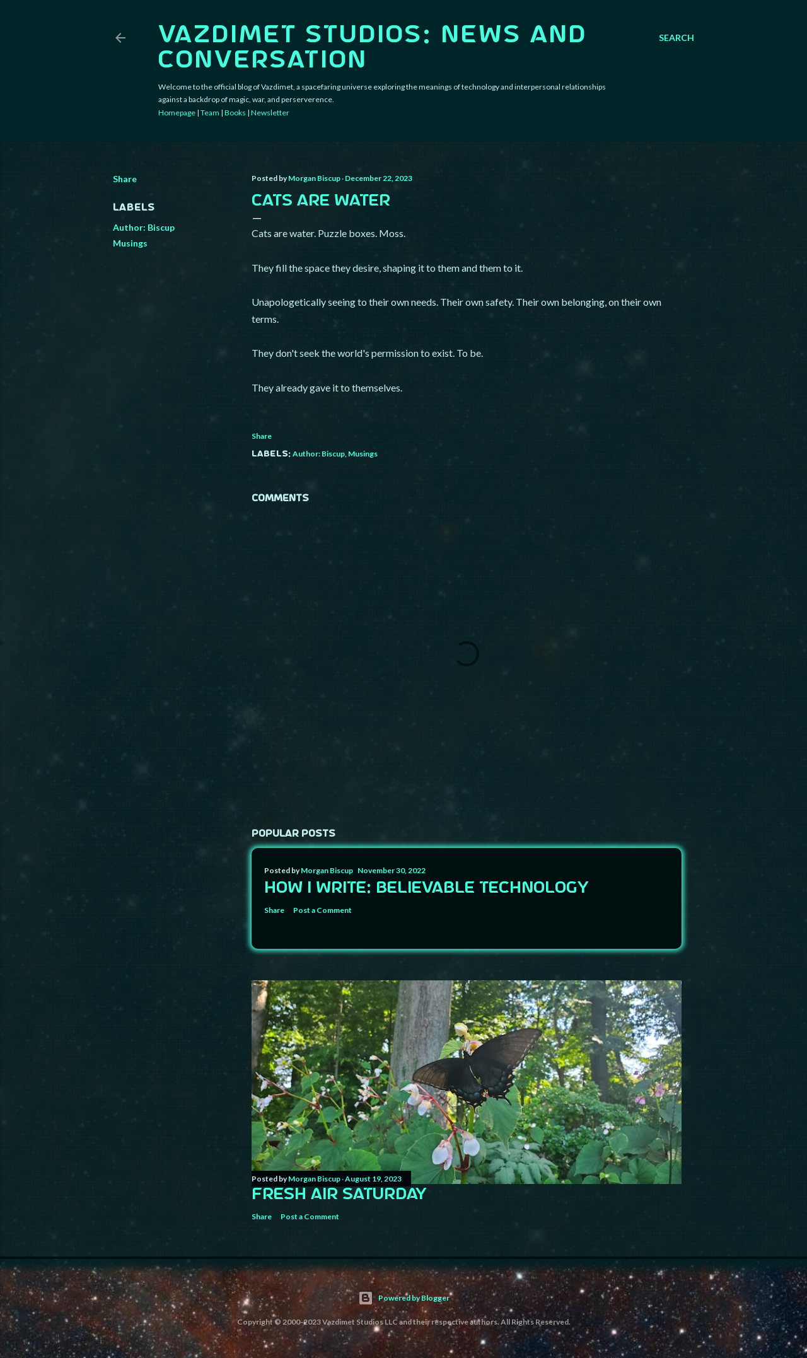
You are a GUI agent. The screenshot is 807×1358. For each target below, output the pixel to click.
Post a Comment (322, 910)
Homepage (176, 112)
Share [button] (125, 178)
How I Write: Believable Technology (426, 888)
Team (209, 112)
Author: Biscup (144, 227)
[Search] (676, 38)
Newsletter (270, 112)
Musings (130, 243)
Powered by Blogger (404, 1298)
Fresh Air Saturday (339, 1194)
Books (235, 112)
